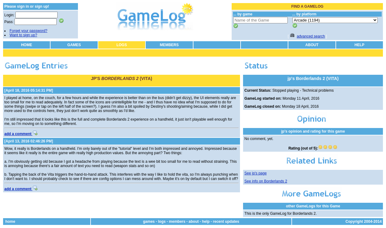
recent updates (226, 221)
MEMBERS (169, 45)
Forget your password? (28, 31)
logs (162, 221)
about (194, 221)
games (149, 221)
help (206, 221)
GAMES (74, 45)
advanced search (311, 36)
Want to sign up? (23, 35)
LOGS (121, 45)
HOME (26, 45)
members (177, 221)
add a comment (20, 134)
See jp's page (255, 173)
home (10, 221)
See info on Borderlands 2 (265, 181)
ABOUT (312, 45)
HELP (359, 45)
